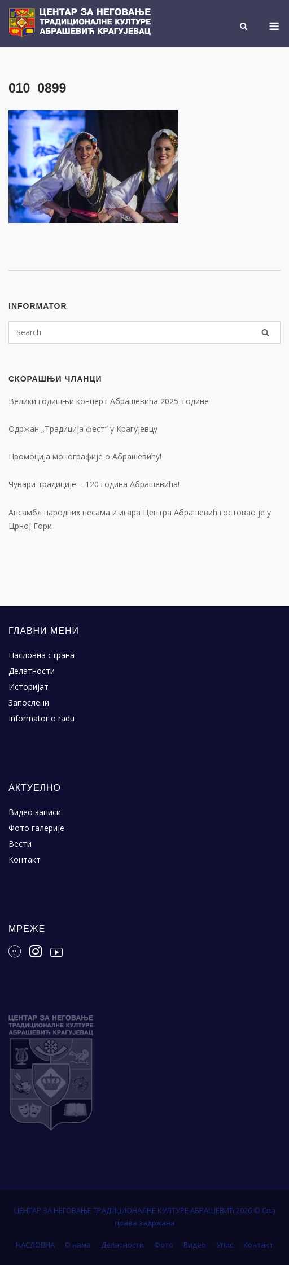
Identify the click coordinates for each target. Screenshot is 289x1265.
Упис (224, 1245)
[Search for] (144, 332)
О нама (78, 1245)
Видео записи (34, 812)
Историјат (28, 686)
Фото (163, 1245)
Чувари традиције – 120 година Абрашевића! (93, 484)
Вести (20, 843)
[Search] (265, 332)
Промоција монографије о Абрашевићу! (84, 456)
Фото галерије (36, 827)
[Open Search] (243, 27)
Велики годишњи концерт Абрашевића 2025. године (108, 401)
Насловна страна (41, 655)
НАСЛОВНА (35, 1245)
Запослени (28, 702)
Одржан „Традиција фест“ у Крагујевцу (82, 428)
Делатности (31, 671)
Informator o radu (41, 718)
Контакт (24, 859)
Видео (194, 1245)
